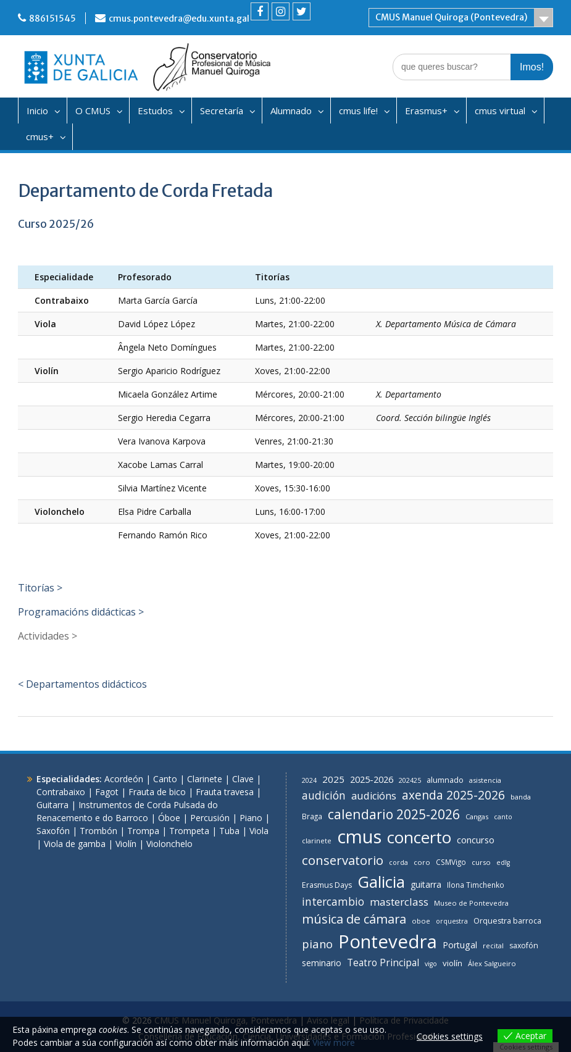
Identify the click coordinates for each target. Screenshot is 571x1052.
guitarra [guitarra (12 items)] (426, 884)
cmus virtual (500, 110)
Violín (125, 844)
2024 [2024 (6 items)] (309, 780)
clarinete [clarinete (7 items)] (316, 840)
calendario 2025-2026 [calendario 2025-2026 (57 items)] (394, 814)
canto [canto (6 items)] (503, 816)
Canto (165, 779)
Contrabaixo (60, 792)
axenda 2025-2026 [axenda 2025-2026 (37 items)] (453, 795)
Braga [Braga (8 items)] (312, 816)
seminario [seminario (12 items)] (321, 963)
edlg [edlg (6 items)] (503, 862)
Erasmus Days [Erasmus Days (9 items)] (327, 885)
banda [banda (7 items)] (521, 796)
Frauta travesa (225, 792)
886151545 (52, 18)
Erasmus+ (426, 110)
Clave (243, 779)
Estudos (155, 110)
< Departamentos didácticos (82, 684)
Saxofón (53, 831)
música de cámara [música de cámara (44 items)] (354, 919)
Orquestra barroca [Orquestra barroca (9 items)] (507, 921)
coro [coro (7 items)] (422, 862)
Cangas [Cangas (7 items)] (476, 816)
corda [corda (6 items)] (398, 862)
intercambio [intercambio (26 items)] (333, 901)
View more (333, 1042)
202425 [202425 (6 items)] (410, 780)
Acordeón (123, 779)
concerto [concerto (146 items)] (419, 837)
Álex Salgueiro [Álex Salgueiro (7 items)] (492, 963)
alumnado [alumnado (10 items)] (445, 779)
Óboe (169, 818)
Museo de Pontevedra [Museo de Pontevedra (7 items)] (471, 903)
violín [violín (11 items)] (452, 963)
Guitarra (52, 805)
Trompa (143, 831)
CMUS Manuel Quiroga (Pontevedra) (451, 17)
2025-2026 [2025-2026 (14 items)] (371, 779)
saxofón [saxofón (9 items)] (523, 945)
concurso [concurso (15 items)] (475, 839)
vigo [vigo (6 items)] (431, 963)
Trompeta (189, 831)
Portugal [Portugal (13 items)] (460, 945)
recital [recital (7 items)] (493, 945)
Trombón (98, 831)
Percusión (210, 818)
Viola (259, 831)
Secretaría (221, 110)
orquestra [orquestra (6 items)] (452, 921)
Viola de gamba (75, 844)
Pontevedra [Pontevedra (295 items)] (387, 941)
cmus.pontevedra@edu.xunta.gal (179, 18)
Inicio (37, 110)
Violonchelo (169, 844)
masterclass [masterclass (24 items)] (399, 902)
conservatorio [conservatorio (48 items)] (342, 860)
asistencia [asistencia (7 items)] (485, 780)
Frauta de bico (157, 792)
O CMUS (92, 110)
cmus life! (358, 110)
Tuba (229, 831)
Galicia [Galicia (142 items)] (381, 881)
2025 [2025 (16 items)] (333, 779)
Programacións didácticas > (81, 612)
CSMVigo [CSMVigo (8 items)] (451, 862)
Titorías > (40, 588)
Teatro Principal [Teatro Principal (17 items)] (383, 962)
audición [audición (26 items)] (324, 795)
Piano (251, 818)
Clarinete (204, 779)
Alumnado (291, 110)
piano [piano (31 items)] (317, 943)
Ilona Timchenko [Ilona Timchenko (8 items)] (475, 885)
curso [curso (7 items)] (481, 862)
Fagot (107, 792)
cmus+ (40, 136)
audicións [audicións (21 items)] (373, 796)
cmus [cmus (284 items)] (359, 836)
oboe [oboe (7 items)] (421, 920)
